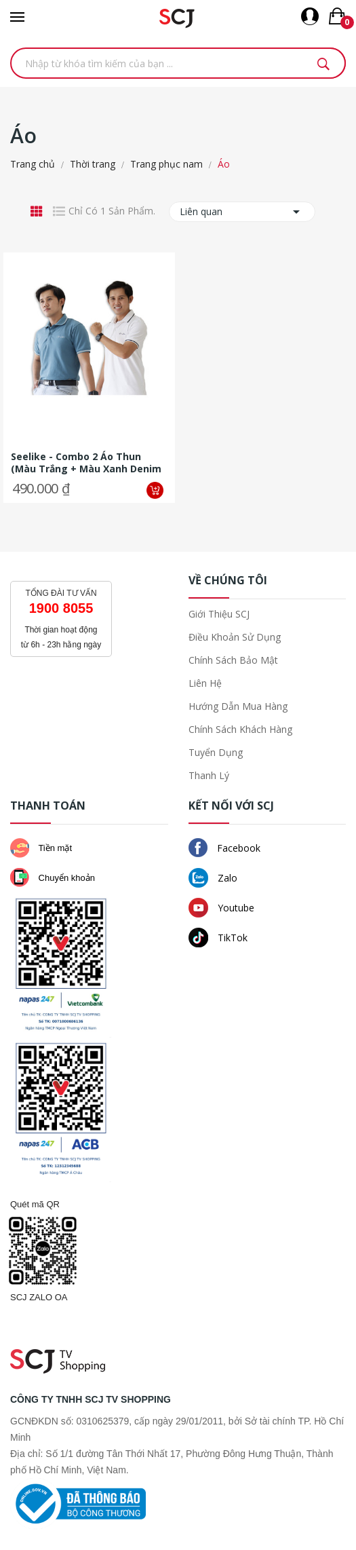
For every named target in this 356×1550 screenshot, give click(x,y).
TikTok (218, 937)
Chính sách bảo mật (233, 660)
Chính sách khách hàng (240, 729)
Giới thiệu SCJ (219, 613)
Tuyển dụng (216, 752)
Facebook (224, 847)
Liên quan (242, 212)
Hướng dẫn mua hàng (238, 706)
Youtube (221, 908)
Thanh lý (209, 775)
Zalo (213, 878)
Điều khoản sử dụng (235, 636)
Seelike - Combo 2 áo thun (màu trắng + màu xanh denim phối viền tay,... (86, 463)
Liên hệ (205, 683)
